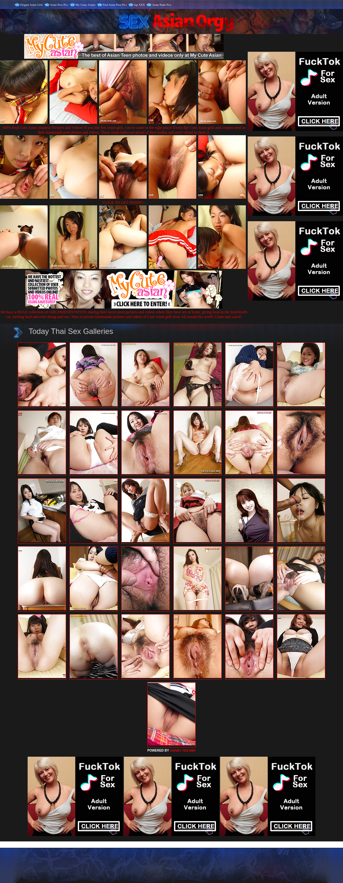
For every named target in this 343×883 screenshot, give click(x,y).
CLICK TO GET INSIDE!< (124, 202)
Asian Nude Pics (161, 4)
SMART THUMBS (183, 750)
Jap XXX (139, 4)
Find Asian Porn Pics (115, 4)
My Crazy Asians (86, 4)
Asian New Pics (59, 4)
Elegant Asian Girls (31, 4)
